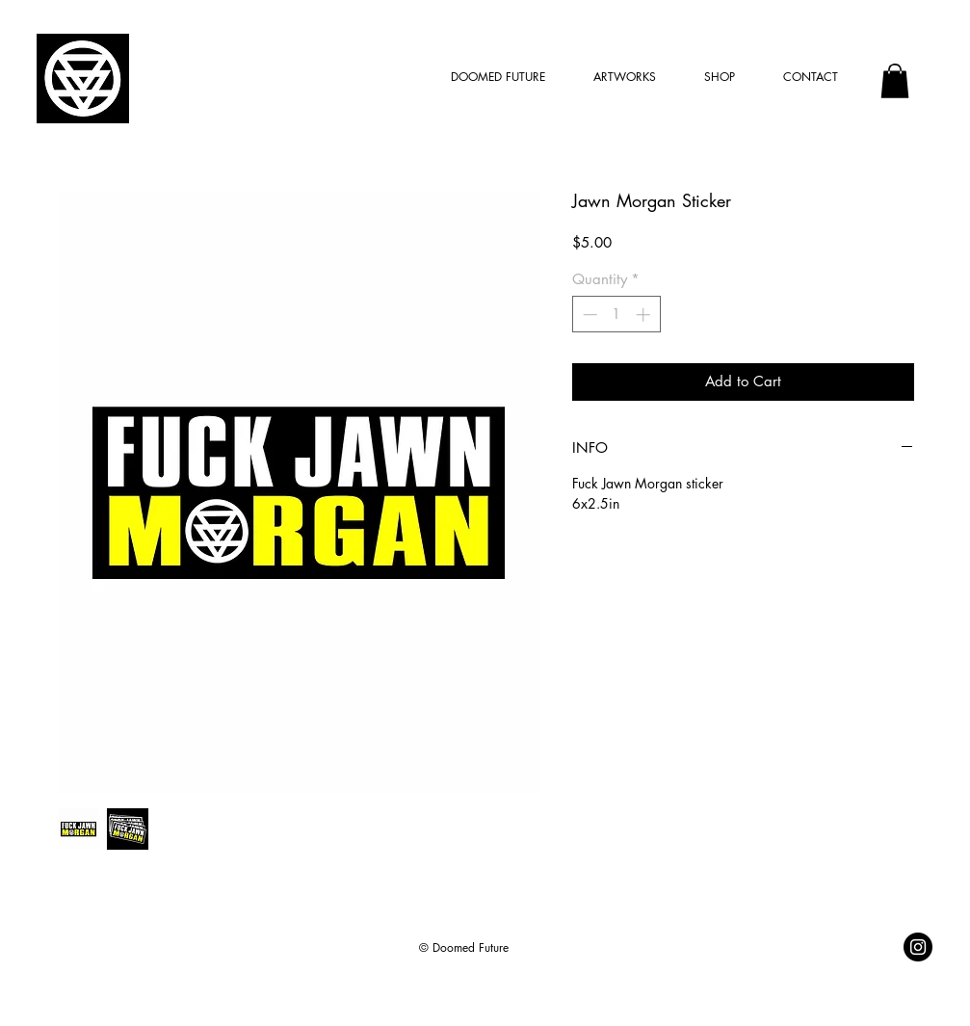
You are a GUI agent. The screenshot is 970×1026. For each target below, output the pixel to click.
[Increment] (645, 314)
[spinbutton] (616, 314)
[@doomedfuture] (918, 947)
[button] (894, 81)
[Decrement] (588, 314)
